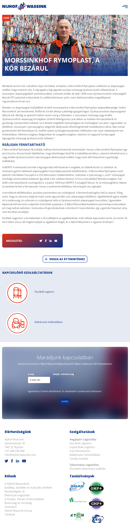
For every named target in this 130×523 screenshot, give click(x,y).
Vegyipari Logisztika (83, 382)
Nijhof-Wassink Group (18, 453)
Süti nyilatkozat (61, 517)
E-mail (31, 317)
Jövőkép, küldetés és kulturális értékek (28, 430)
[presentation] (75, 325)
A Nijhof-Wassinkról (17, 426)
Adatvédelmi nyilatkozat (107, 517)
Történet (10, 457)
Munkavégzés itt (15, 434)
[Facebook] (12, 403)
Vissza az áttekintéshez (65, 202)
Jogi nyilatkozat (42, 517)
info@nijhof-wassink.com (20, 397)
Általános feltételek (19, 517)
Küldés (65, 344)
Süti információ (81, 517)
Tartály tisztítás (79, 401)
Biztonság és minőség (18, 445)
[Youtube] (24, 403)
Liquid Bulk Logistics (82, 390)
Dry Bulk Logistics (81, 386)
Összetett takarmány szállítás (88, 411)
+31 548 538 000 (15, 393)
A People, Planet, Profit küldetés (24, 442)
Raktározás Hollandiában (85, 397)
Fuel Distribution (80, 393)
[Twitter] (6, 403)
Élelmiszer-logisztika (17, 438)
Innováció (11, 449)
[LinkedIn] (17, 403)
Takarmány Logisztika (84, 407)
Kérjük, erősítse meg (64, 317)
